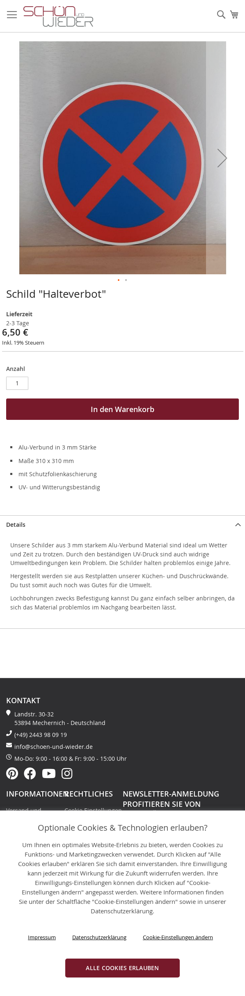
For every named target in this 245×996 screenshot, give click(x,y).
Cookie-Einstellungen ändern (178, 937)
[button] (222, 157)
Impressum (42, 937)
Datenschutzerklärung (99, 937)
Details (15, 524)
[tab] (122, 524)
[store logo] (58, 16)
